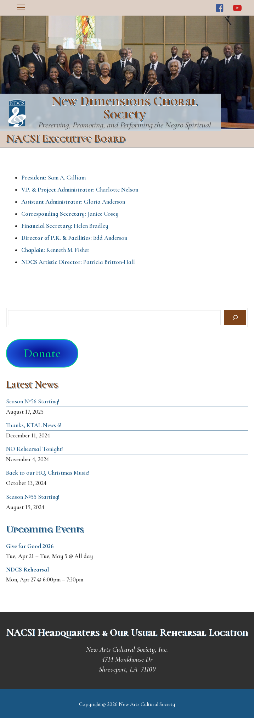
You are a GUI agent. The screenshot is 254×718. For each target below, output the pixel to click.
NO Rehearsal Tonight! (34, 449)
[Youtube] (237, 8)
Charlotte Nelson (79, 189)
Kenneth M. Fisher (55, 250)
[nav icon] (21, 8)
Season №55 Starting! (33, 497)
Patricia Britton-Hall (78, 262)
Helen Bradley (64, 226)
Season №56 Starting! (33, 401)
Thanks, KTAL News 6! (34, 425)
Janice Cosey (69, 213)
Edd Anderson (74, 238)
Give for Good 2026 (30, 546)
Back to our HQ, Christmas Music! (48, 472)
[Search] (235, 317)
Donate (42, 353)
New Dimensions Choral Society (124, 108)
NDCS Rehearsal (27, 569)
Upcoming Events (45, 529)
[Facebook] (219, 8)
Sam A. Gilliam (53, 177)
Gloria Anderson (73, 201)
